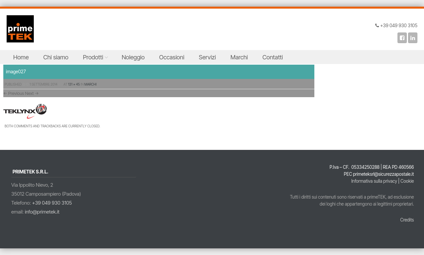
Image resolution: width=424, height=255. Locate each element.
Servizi (207, 57)
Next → (32, 93)
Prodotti (93, 57)
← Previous (13, 93)
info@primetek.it (42, 212)
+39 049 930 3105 (52, 203)
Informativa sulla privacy (374, 181)
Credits (407, 220)
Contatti (272, 57)
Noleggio (133, 57)
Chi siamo (56, 57)
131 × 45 (74, 84)
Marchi (239, 57)
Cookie (407, 181)
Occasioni (172, 57)
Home (21, 57)
